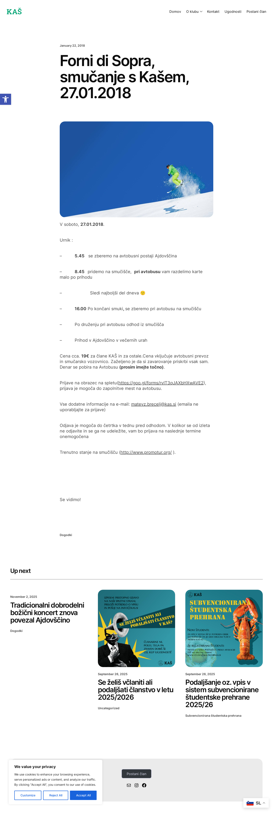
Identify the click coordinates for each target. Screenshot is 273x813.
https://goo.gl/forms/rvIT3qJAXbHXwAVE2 (160, 382)
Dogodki (66, 535)
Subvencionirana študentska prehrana (213, 716)
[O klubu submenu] (200, 11)
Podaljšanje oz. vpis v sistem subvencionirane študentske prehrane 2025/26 (223, 694)
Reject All (55, 795)
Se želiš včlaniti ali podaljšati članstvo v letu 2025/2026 (130, 690)
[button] (5, 99)
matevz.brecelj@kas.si (153, 404)
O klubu (192, 11)
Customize (27, 795)
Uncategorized (108, 709)
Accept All (83, 795)
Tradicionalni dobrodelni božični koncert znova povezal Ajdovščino (48, 613)
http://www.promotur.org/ (146, 452)
